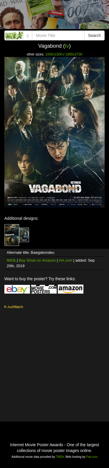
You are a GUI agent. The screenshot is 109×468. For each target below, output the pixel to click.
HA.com (65, 260)
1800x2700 (74, 54)
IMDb (11, 260)
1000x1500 (53, 54)
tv (67, 46)
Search (94, 35)
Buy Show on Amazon (37, 260)
